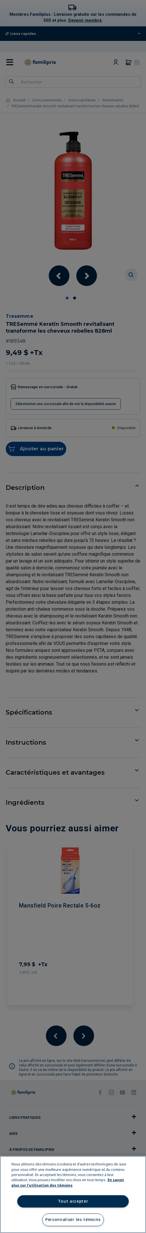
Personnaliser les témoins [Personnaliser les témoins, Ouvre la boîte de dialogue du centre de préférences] (73, 1219)
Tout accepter (73, 1201)
